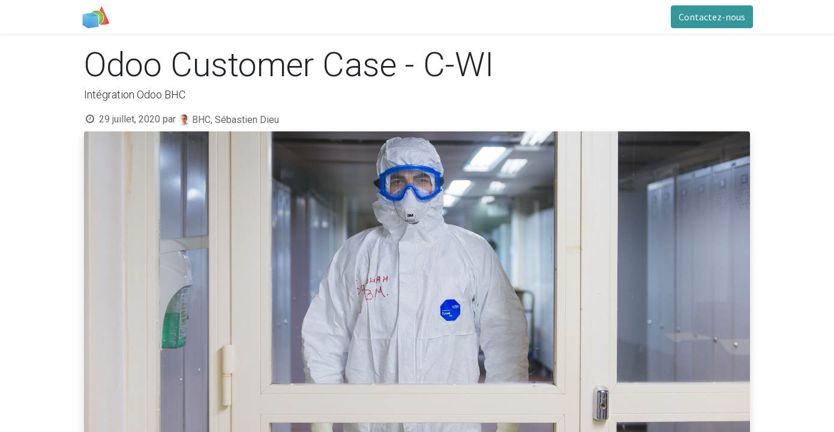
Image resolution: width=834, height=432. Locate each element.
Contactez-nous (709, 17)
